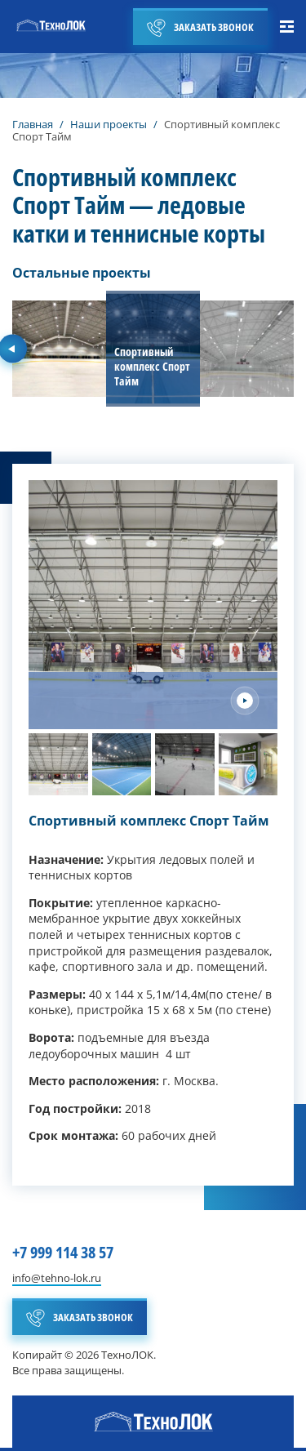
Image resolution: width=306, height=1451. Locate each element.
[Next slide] (245, 700)
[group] (59, 349)
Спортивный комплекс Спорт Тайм (149, 821)
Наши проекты (108, 124)
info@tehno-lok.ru (56, 1278)
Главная (32, 124)
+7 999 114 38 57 (62, 1252)
